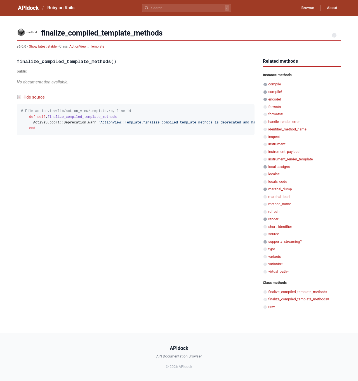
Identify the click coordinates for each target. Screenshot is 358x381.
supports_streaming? (285, 241)
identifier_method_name (287, 129)
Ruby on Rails (60, 7)
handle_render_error (284, 122)
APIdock (28, 7)
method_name (279, 204)
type (271, 249)
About (331, 8)
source (273, 234)
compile (274, 84)
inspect (274, 137)
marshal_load (278, 197)
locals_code (277, 181)
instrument (276, 144)
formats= (275, 114)
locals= (274, 174)
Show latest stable (43, 46)
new (271, 307)
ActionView (77, 46)
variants (274, 256)
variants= (275, 264)
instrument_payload (284, 151)
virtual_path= (278, 271)
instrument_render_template (290, 159)
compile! (275, 92)
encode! (274, 99)
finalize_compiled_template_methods (297, 292)
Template (97, 46)
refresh (273, 211)
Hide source (33, 97)
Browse (306, 8)
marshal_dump (280, 189)
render (273, 219)
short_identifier (280, 227)
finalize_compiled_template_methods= (298, 299)
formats (274, 107)
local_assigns (279, 167)
